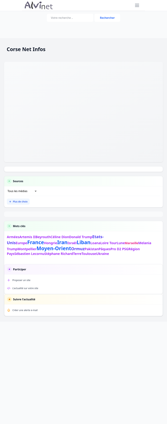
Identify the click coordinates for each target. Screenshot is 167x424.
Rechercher (107, 18)
